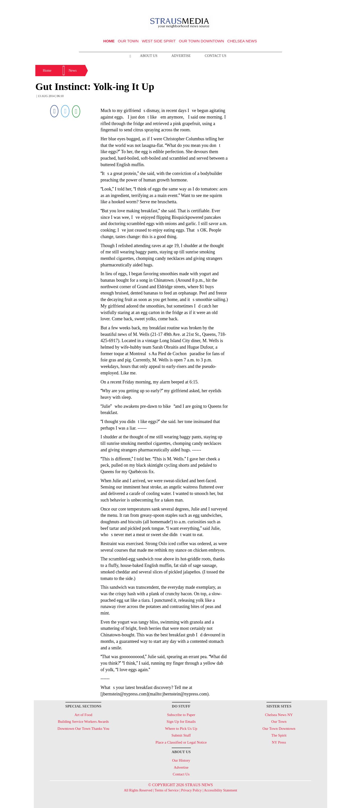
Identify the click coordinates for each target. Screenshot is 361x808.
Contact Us (215, 56)
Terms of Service (166, 790)
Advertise (181, 56)
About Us (148, 56)
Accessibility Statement (220, 790)
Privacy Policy (191, 790)
